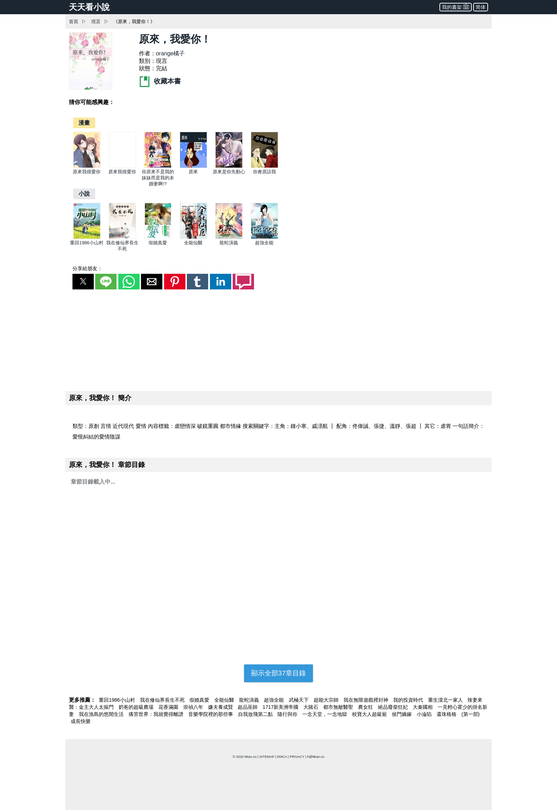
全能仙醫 (193, 242)
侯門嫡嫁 (402, 714)
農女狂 (366, 707)
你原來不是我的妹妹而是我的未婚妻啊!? (158, 177)
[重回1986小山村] (87, 237)
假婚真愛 (157, 242)
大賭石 (311, 707)
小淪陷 (425, 714)
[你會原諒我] (264, 166)
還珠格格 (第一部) (458, 714)
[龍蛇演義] (229, 237)
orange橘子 (170, 53)
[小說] (84, 194)
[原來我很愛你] (87, 166)
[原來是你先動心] (229, 166)
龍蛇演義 (229, 242)
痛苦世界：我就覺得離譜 (157, 714)
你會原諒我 (264, 171)
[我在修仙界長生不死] (122, 237)
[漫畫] (84, 123)
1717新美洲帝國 (281, 707)
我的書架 (455, 6)
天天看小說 (89, 7)
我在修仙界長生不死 (163, 700)
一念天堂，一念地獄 (325, 714)
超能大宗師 (327, 700)
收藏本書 (160, 81)
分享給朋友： (87, 268)
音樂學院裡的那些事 (211, 714)
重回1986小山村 (86, 242)
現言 (96, 21)
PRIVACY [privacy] (297, 757)
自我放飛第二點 (256, 714)
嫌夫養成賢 (221, 707)
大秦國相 (423, 707)
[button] (83, 281)
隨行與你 (288, 714)
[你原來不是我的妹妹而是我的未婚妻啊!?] (158, 166)
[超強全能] (264, 237)
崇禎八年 (194, 707)
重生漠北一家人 (446, 700)
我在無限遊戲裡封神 (367, 700)
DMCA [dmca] (282, 757)
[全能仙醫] (193, 237)
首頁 (73, 21)
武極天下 (299, 700)
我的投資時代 (408, 700)
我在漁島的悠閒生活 (102, 714)
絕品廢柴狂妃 (393, 707)
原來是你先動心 (229, 171)
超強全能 (264, 242)
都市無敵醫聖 (339, 707)
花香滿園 (169, 707)
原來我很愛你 (87, 171)
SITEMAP (266, 757)
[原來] (193, 166)
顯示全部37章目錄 (278, 673)
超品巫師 (248, 707)
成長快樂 (81, 721)
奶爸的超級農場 (137, 707)
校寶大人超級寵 (370, 714)
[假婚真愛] (158, 237)
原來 (193, 171)
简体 (481, 7)
